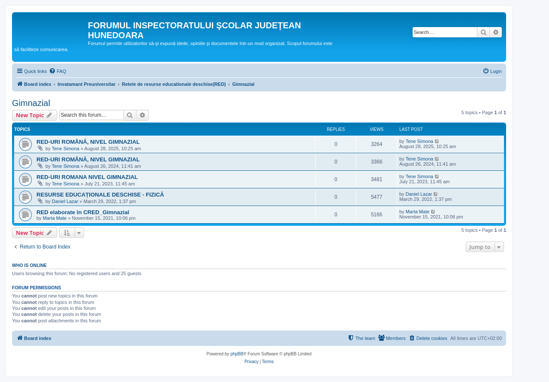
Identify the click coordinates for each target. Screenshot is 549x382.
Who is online (29, 265)
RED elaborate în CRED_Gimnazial (82, 212)
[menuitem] (57, 71)
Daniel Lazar (65, 201)
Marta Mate (55, 218)
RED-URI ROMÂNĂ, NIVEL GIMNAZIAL (88, 142)
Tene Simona (65, 148)
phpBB (236, 354)
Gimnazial (31, 103)
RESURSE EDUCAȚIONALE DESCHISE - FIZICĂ (100, 194)
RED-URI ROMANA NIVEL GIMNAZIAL (87, 177)
